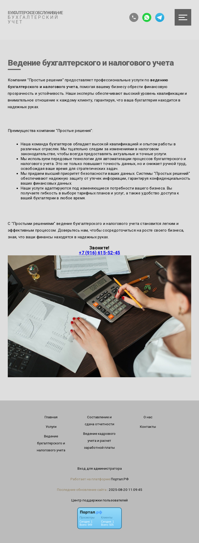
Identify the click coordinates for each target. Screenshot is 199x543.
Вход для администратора (99, 468)
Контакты (148, 426)
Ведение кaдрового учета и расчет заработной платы (99, 440)
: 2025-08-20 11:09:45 (124, 489)
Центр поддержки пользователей (99, 500)
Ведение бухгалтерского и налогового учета (51, 443)
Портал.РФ (120, 479)
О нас (148, 417)
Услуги (51, 426)
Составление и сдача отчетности (99, 420)
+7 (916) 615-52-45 (99, 252)
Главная (51, 417)
